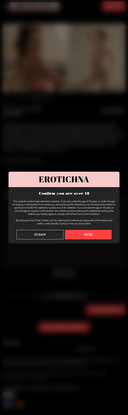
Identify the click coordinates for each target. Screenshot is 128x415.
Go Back (40, 234)
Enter (88, 234)
